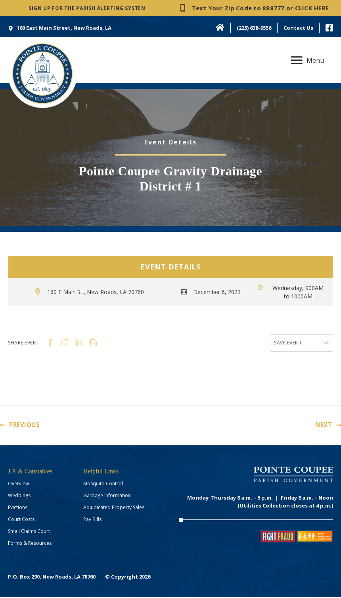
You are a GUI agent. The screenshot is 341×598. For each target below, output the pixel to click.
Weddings (19, 496)
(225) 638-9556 (254, 27)
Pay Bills (92, 520)
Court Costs (21, 520)
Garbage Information (107, 496)
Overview (18, 484)
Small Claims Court (29, 532)
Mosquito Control (103, 484)
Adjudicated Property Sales (113, 508)
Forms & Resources (30, 543)
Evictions (17, 508)
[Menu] (307, 60)
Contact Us (298, 27)
